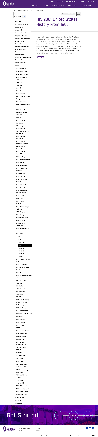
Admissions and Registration (20, 43)
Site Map (18, 400)
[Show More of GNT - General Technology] (15, 223)
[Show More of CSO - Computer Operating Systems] (15, 141)
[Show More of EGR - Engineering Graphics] (15, 179)
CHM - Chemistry (21, 102)
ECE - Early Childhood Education (22, 169)
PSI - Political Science (22, 331)
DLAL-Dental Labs (21, 163)
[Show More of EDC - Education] (15, 176)
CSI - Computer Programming (21, 127)
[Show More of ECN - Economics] (15, 173)
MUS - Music (20, 316)
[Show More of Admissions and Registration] (14, 41)
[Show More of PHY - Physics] (15, 325)
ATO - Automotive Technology (21, 84)
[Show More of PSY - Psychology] (15, 333)
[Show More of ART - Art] (15, 80)
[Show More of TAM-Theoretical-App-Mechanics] (15, 370)
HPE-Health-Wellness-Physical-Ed (22, 269)
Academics (45, 5)
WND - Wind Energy (22, 392)
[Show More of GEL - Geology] (15, 215)
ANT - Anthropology (22, 77)
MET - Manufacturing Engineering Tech (22, 301)
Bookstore (52, 1)
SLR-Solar (19, 353)
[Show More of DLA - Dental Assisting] (15, 159)
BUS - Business (20, 94)
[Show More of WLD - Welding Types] (15, 388)
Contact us (37, 428)
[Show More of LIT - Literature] (15, 297)
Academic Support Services (20, 51)
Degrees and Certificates (22, 39)
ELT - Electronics (21, 187)
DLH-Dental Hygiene (22, 165)
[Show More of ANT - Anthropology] (15, 77)
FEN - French (20, 198)
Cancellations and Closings (71, 1)
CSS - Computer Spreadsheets (21, 153)
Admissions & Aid (72, 5)
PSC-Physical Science (22, 328)
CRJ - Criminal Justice (23, 115)
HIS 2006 (21, 248)
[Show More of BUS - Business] (15, 93)
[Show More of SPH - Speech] (15, 358)
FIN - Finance (20, 201)
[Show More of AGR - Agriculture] (15, 71)
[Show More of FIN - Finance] (15, 201)
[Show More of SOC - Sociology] (15, 355)
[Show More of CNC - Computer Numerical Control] (15, 110)
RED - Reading (20, 339)
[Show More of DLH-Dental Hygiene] (15, 165)
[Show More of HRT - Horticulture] (15, 273)
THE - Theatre (20, 380)
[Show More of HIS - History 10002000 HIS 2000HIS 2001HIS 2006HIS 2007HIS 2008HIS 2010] (15, 233)
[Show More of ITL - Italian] (15, 286)
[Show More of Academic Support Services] (14, 49)
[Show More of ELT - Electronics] (15, 187)
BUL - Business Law (22, 91)
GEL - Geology (20, 215)
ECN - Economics (21, 173)
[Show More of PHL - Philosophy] (15, 322)
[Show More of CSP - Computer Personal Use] (15, 146)
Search (24, 16)
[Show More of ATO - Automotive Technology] (15, 83)
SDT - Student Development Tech (21, 343)
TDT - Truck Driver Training (21, 376)
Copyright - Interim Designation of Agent (42, 435)
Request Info (73, 415)
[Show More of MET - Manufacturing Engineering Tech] (15, 299)
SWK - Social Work (21, 367)
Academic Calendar (21, 33)
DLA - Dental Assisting (23, 160)
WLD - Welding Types (22, 389)
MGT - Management (22, 305)
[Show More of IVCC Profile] (14, 30)
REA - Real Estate (21, 337)
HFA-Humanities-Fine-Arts (22, 230)
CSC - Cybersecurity (22, 118)
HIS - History (32, 10)
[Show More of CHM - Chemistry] (15, 101)
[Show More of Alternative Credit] (14, 54)
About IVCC (35, 5)
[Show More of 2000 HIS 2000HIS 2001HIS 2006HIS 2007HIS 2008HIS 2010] (16, 239)
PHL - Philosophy (21, 322)
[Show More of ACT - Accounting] (15, 68)
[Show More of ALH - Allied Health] (15, 74)
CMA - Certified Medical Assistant (23, 106)
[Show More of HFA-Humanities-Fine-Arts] (15, 228)
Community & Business (58, 5)
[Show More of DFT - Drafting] (15, 157)
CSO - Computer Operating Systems (22, 142)
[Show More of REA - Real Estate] (15, 336)
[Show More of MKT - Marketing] (15, 308)
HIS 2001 (21, 245)
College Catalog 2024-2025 (19, 10)
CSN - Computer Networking (21, 137)
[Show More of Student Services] (14, 62)
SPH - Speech (20, 358)
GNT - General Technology (20, 225)
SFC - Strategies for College (22, 349)
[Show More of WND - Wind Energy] (15, 391)
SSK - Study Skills (21, 364)
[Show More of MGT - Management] (15, 305)
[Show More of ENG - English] (15, 195)
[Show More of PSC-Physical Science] (15, 328)
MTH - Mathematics (22, 311)
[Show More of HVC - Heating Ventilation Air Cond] (15, 275)
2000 (38, 10)
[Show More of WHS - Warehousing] (15, 386)
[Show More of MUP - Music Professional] (15, 313)
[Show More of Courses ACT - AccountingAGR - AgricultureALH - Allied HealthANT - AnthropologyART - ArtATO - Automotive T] (14, 65)
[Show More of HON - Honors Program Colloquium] (15, 259)
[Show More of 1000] (16, 236)
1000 (18, 237)
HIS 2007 (21, 251)
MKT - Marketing (21, 308)
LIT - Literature (20, 297)
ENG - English (20, 195)
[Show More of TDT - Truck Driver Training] (15, 375)
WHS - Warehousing (22, 386)
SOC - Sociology (21, 355)
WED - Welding (20, 383)
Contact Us (5, 435)
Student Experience (86, 5)
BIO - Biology (20, 88)
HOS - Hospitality (21, 265)
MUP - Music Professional (24, 314)
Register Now (88, 415)
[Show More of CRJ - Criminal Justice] (15, 115)
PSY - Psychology (21, 334)
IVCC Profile (18, 30)
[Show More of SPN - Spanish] (15, 361)
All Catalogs (19, 403)
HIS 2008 (21, 254)
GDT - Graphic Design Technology (22, 208)
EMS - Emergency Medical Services (21, 191)
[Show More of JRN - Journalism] (15, 289)
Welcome (18, 21)
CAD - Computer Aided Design (23, 98)
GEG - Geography (21, 212)
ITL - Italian (19, 286)
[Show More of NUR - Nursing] (15, 319)
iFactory (93, 435)
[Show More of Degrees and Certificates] (14, 38)
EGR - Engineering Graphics (21, 180)
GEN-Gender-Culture (22, 218)
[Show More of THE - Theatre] (15, 380)
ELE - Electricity (21, 184)
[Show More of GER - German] (15, 220)
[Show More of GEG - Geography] (15, 212)
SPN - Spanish (20, 361)
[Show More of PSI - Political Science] (15, 330)
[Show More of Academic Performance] (14, 46)
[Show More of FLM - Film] (15, 204)
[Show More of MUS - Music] (15, 316)
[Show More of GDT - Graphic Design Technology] (15, 206)
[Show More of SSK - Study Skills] (15, 364)
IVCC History (19, 27)
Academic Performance (22, 47)
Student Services (20, 63)
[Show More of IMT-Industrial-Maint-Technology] (15, 281)
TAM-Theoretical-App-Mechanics (22, 371)
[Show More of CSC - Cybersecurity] (15, 118)
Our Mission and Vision (22, 24)
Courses (27, 10)
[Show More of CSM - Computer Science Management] (15, 131)
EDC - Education (21, 176)
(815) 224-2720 (37, 430)
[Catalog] (68, 14)
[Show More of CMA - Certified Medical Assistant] (15, 104)
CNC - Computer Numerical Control (21, 111)
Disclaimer (11, 435)
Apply (59, 415)
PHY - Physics (20, 325)
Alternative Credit (20, 55)
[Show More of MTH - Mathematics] (15, 310)
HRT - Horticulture (21, 273)
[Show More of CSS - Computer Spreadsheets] (15, 151)
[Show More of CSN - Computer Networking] (15, 136)
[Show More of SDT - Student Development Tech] (15, 342)
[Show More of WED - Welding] (15, 383)
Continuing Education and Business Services (23, 59)
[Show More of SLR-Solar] (15, 352)
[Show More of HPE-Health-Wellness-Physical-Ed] (15, 267)
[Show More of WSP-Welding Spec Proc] (15, 394)
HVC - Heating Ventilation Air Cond (24, 277)
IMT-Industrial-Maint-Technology (22, 282)
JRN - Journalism (21, 289)
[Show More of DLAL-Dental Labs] (15, 162)
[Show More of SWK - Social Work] (15, 367)
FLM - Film (19, 204)
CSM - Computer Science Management (23, 132)
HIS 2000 (21, 242)
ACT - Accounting (21, 68)
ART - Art (19, 80)
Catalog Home (19, 397)
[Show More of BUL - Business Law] (15, 91)
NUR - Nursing (20, 319)
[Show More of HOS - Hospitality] (15, 264)
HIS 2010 (21, 257)
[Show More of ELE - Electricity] (15, 184)
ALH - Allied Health (22, 74)
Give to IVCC (60, 1)
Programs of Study (21, 36)
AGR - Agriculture (21, 71)
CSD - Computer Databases (21, 122)
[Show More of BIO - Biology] (15, 88)
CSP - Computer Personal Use (21, 148)
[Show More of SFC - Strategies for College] (15, 347)
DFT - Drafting (20, 157)
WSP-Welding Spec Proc (23, 395)
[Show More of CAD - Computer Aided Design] (15, 96)
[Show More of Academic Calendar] (14, 33)
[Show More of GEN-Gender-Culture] (15, 217)
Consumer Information (28, 435)
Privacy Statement (18, 435)
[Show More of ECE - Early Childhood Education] (15, 168)
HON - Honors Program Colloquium (23, 261)
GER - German (20, 221)
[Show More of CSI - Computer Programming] (15, 126)
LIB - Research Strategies (20, 293)
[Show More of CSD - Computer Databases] (15, 120)
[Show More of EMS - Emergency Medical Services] (15, 190)
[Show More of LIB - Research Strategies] (15, 291)
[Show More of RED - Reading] (15, 339)
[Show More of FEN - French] (15, 198)
